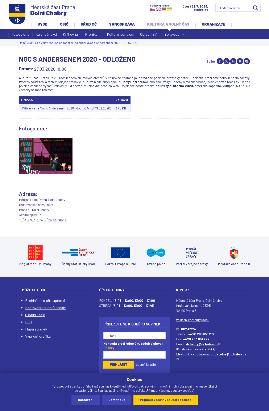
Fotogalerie (20, 34)
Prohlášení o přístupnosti (45, 300)
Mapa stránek (36, 329)
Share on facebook (220, 61)
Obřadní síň (148, 34)
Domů (22, 42)
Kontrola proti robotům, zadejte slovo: (133, 345)
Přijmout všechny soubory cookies (165, 400)
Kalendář (80, 42)
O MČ (64, 24)
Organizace (213, 24)
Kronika (91, 35)
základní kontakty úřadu (192, 320)
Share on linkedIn (233, 61)
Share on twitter (226, 61)
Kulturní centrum (120, 34)
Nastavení (85, 400)
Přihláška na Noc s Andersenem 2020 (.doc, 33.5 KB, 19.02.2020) (66, 108)
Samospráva (122, 24)
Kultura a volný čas (168, 24)
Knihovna (70, 34)
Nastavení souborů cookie (45, 307)
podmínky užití (146, 364)
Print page (247, 61)
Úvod (42, 24)
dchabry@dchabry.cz (203, 344)
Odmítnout (116, 400)
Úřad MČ (89, 24)
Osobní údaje (35, 314)
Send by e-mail (240, 61)
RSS (28, 322)
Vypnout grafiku (38, 336)
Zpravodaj (172, 35)
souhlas (104, 386)
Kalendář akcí (46, 34)
